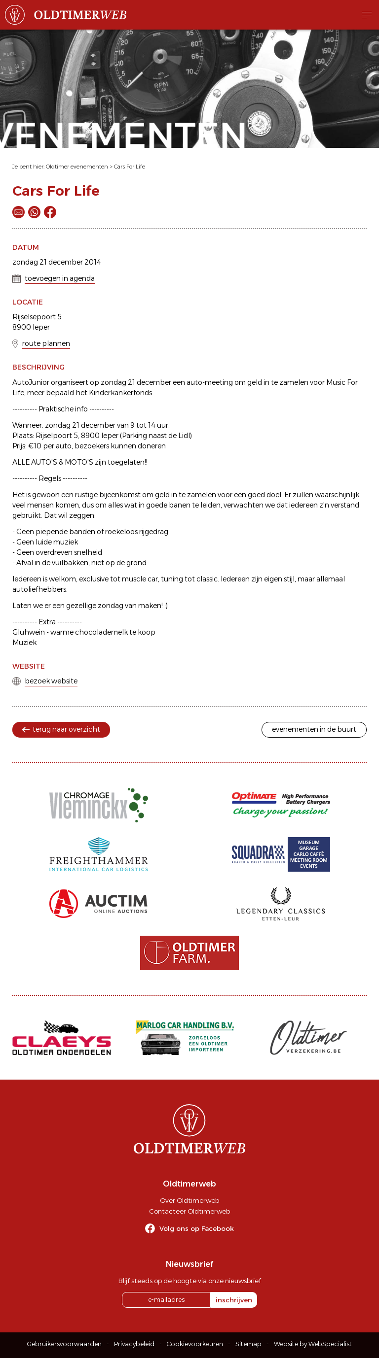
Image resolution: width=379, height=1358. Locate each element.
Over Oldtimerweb (189, 1200)
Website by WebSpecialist (313, 1344)
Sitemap (248, 1344)
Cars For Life (129, 166)
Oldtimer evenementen (77, 166)
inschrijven (234, 1300)
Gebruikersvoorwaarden (64, 1344)
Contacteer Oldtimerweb (189, 1211)
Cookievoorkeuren (195, 1344)
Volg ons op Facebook (196, 1228)
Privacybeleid (134, 1344)
